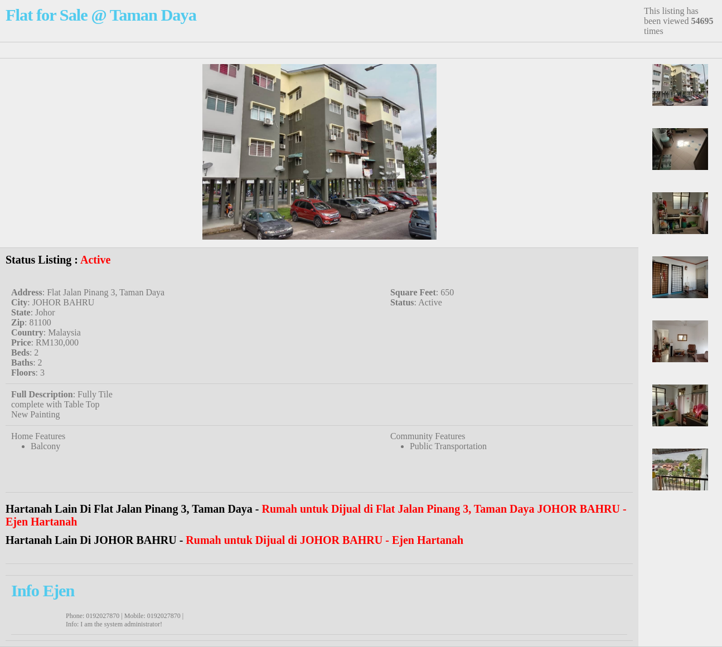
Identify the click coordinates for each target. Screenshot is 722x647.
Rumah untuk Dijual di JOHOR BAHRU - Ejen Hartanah (324, 540)
